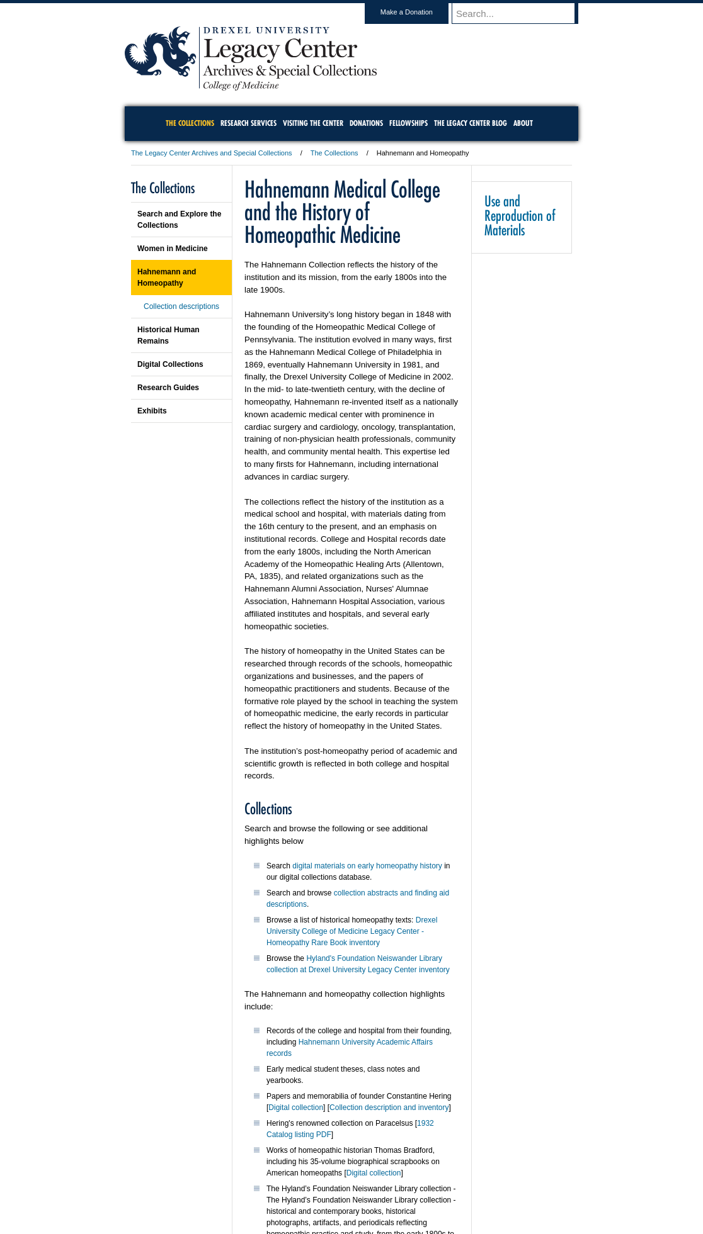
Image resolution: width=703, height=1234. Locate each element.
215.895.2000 (460, 1224)
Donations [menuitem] (366, 123)
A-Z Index (226, 1190)
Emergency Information (341, 1202)
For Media (266, 1190)
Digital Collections (170, 364)
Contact (392, 1190)
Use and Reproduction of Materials (520, 215)
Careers (302, 1190)
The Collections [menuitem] (190, 123)
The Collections (334, 153)
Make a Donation (418, 12)
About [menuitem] (523, 123)
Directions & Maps (441, 1190)
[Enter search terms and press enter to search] (521, 13)
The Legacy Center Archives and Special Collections (211, 153)
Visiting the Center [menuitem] (313, 123)
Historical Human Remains (168, 335)
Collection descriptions (181, 306)
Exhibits (152, 411)
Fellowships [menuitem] (408, 123)
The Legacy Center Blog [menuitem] (470, 123)
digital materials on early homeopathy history (367, 865)
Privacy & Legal (348, 1190)
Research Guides (168, 387)
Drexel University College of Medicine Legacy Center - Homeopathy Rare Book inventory (351, 931)
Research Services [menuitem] (248, 123)
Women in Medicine (172, 248)
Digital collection (295, 1107)
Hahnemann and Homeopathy (166, 277)
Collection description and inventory (389, 1107)
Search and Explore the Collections (179, 220)
